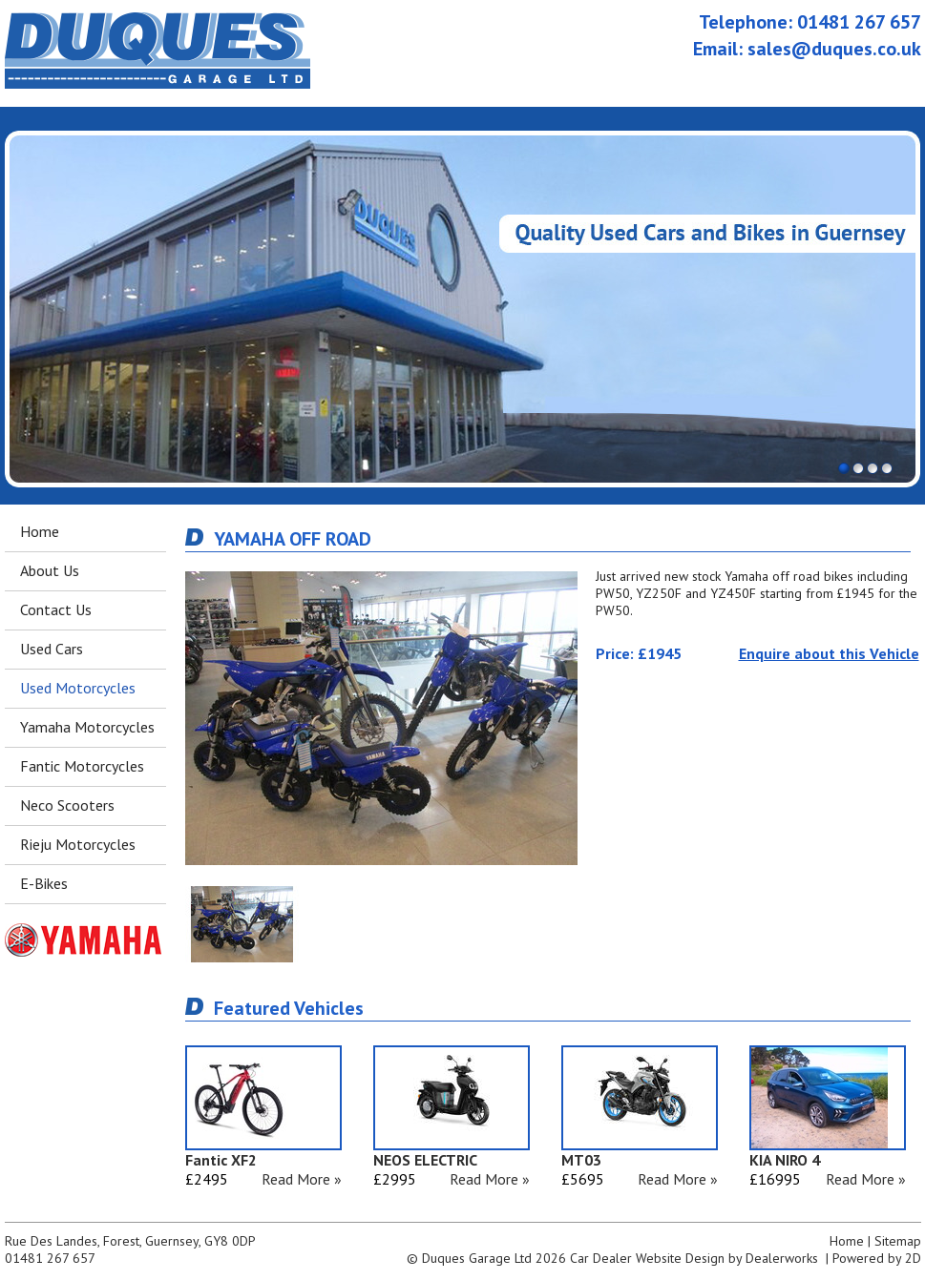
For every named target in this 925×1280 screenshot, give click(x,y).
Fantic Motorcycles (82, 765)
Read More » (302, 1178)
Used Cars (51, 648)
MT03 (581, 1159)
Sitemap (897, 1240)
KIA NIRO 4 (784, 1159)
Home (39, 531)
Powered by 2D (876, 1258)
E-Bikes (44, 883)
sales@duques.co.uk (834, 48)
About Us (49, 570)
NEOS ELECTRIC (425, 1159)
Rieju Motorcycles (78, 844)
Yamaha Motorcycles (87, 726)
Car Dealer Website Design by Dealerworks (694, 1258)
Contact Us (56, 609)
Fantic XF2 (221, 1159)
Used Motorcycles (78, 687)
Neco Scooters (67, 805)
